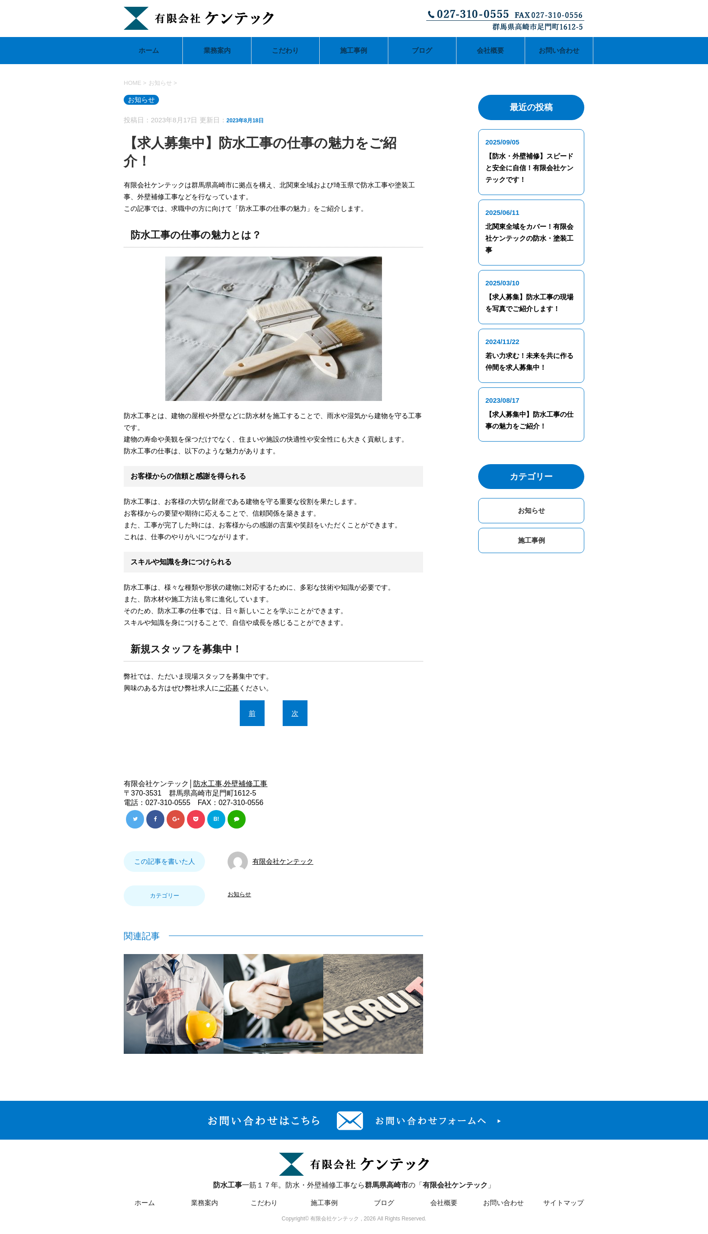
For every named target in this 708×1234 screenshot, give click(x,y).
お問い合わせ (559, 50)
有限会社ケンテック (282, 861)
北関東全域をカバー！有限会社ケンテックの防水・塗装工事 (529, 238)
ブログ (422, 50)
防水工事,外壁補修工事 (230, 783)
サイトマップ (563, 1202)
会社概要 (490, 50)
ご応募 (229, 688)
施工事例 (353, 50)
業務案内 (217, 50)
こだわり (285, 50)
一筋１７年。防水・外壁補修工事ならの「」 (354, 1170)
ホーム (149, 50)
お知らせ (239, 894)
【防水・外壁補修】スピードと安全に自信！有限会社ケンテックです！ (529, 167)
